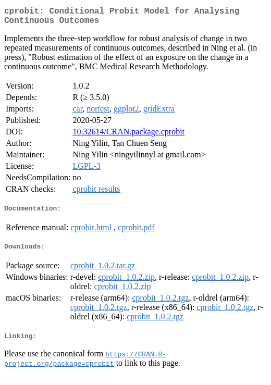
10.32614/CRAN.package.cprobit (128, 135)
